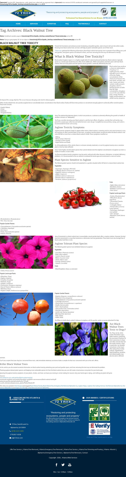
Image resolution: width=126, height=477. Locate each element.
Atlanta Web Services (69, 458)
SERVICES (34, 24)
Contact (85, 453)
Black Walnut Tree (48, 386)
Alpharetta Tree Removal (72, 453)
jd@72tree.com (17, 438)
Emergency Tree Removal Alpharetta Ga (66, 386)
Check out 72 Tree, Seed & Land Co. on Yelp (99, 437)
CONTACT (103, 24)
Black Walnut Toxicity (36, 386)
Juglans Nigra (82, 386)
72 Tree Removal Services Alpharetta (38, 387)
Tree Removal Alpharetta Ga (114, 386)
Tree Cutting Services (99, 386)
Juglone (89, 386)
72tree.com (58, 50)
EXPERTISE (51, 24)
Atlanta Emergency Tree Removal (50, 449)
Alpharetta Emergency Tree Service (50, 453)
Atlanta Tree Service (71, 449)
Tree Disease (18, 386)
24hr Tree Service (16, 449)
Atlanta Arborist (110, 449)
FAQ (67, 24)
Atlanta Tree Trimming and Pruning (91, 449)
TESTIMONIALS (84, 24)
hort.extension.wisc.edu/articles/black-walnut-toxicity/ (16, 377)
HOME (18, 24)
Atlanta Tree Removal (30, 449)
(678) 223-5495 (110, 18)
